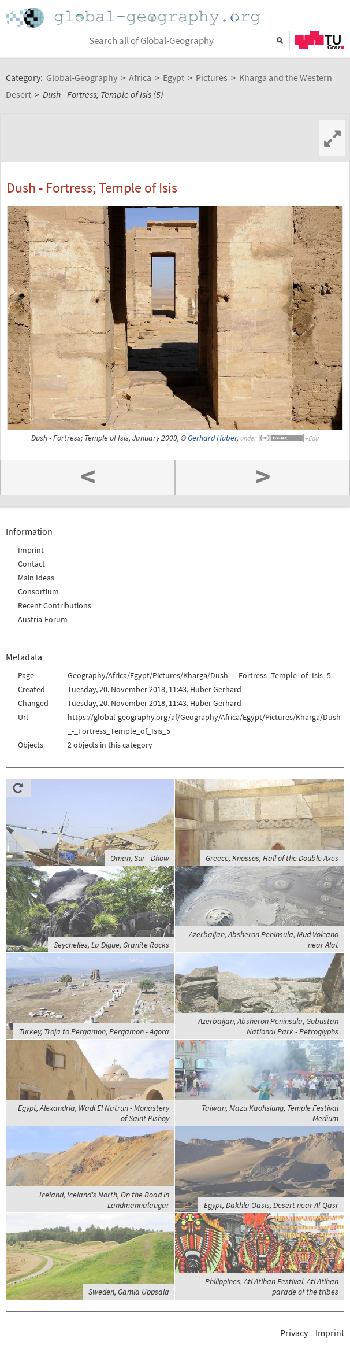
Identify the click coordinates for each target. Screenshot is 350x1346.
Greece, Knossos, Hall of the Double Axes (272, 858)
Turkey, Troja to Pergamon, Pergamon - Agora (94, 1031)
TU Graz (319, 40)
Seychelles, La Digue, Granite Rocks (111, 945)
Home (134, 18)
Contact (31, 564)
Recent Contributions (54, 605)
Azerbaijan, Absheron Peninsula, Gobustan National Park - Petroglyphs (268, 1026)
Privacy (294, 1332)
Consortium (38, 591)
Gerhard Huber (212, 438)
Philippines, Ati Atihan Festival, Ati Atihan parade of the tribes (271, 1286)
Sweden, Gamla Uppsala (128, 1291)
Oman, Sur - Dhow (139, 858)
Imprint (31, 550)
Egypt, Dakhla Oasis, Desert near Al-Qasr (271, 1205)
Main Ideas (36, 577)
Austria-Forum (43, 619)
